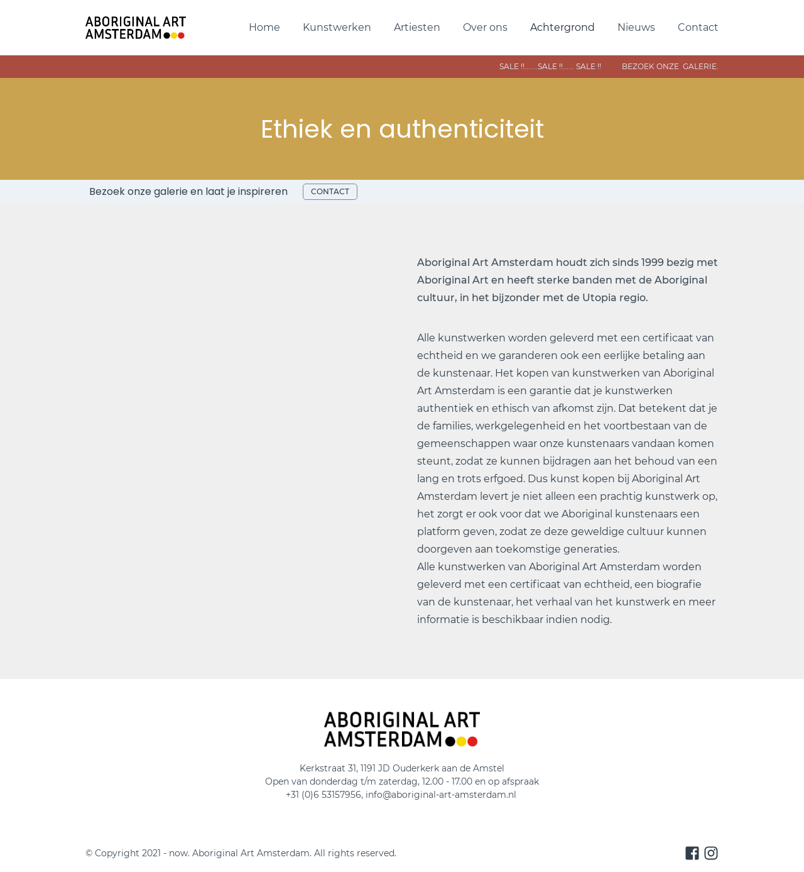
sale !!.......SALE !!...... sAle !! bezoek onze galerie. (563, 66)
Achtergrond (562, 27)
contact (330, 191)
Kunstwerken (337, 27)
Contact (698, 27)
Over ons (485, 27)
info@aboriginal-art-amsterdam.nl (442, 794)
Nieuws (636, 27)
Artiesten (417, 27)
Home (264, 27)
